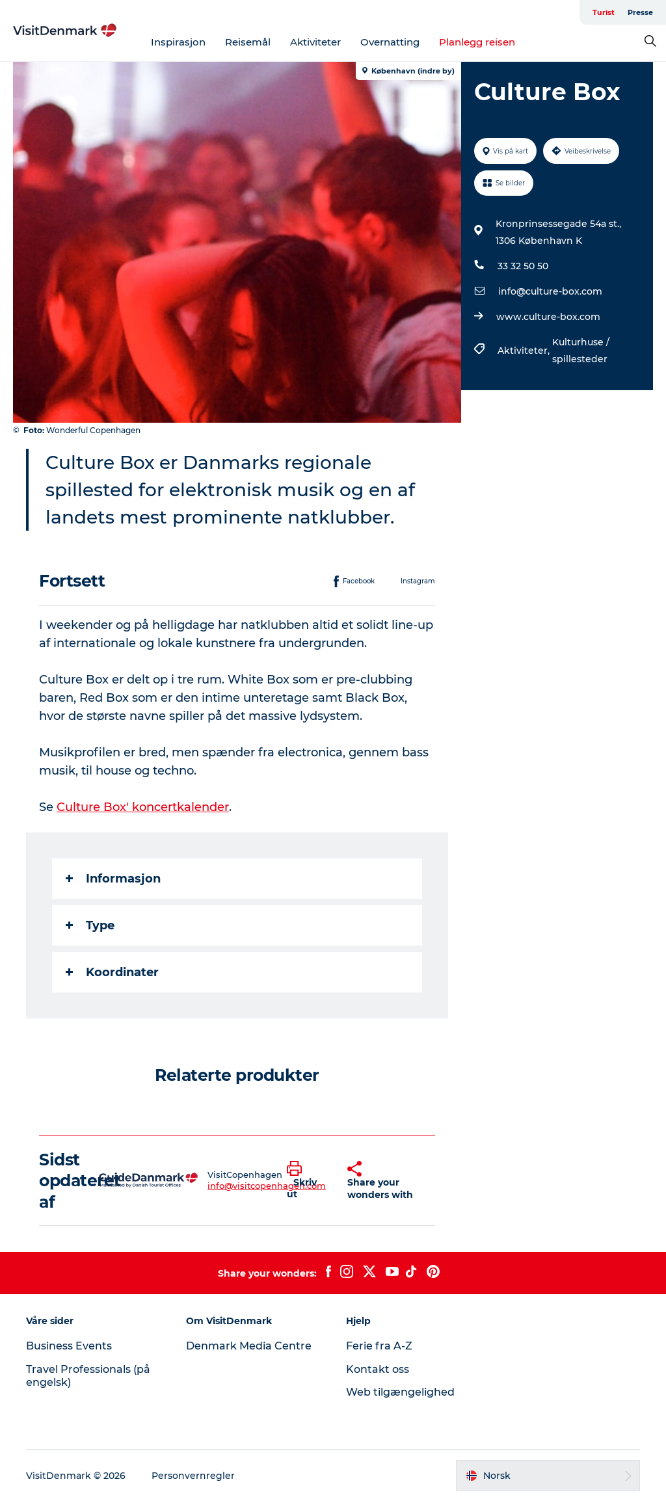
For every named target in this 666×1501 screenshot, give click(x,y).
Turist (604, 12)
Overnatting (390, 42)
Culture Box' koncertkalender (143, 807)
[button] (307, 1180)
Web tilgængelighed (400, 1392)
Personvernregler (193, 1475)
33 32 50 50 (523, 266)
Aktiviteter (315, 42)
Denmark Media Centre (249, 1346)
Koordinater (112, 972)
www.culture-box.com (548, 317)
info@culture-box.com (550, 291)
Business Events (69, 1346)
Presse (640, 12)
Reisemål (248, 42)
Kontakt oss (377, 1369)
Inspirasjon (178, 42)
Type (90, 925)
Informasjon (113, 878)
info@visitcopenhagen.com (266, 1185)
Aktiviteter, (525, 350)
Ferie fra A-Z (379, 1346)
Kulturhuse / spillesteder (580, 350)
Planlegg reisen (477, 42)
